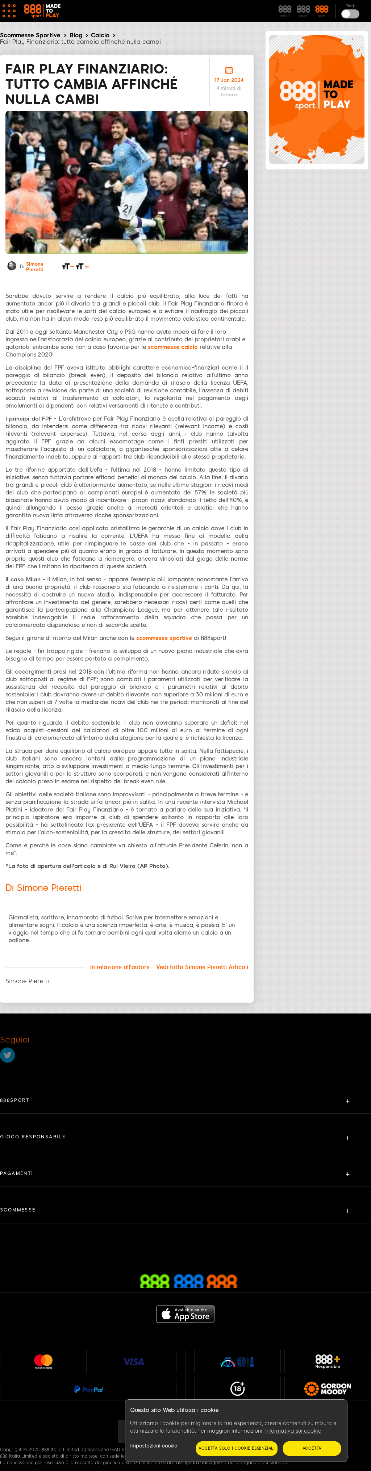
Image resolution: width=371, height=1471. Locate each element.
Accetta (312, 1448)
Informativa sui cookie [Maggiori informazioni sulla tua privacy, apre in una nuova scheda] (293, 1431)
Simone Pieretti (34, 262)
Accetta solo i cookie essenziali (237, 1448)
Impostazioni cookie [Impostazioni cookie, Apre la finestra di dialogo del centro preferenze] (154, 1446)
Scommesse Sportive (30, 35)
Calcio (100, 35)
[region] (236, 1430)
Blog (76, 35)
